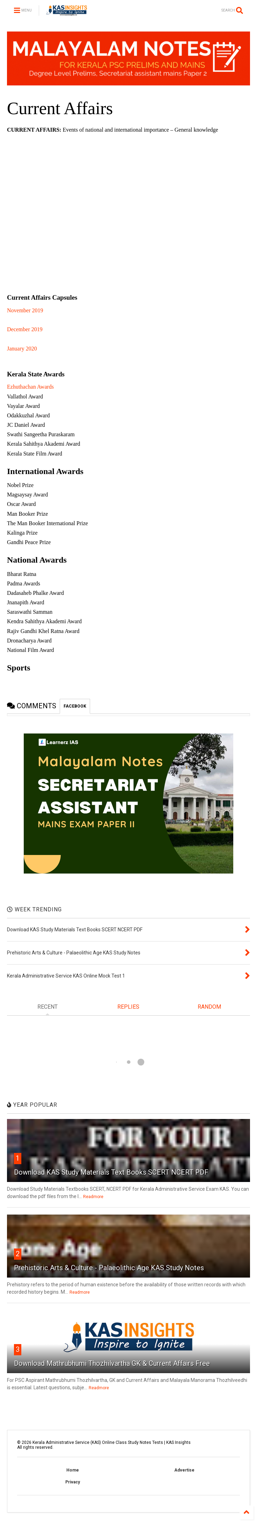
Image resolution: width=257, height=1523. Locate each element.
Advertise (184, 1470)
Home (72, 1470)
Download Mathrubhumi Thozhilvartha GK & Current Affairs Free (112, 1363)
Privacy (72, 1482)
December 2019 (25, 329)
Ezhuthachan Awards (30, 387)
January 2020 (22, 349)
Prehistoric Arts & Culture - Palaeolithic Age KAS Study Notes (109, 1268)
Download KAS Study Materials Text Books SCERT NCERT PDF (111, 1172)
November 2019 (25, 310)
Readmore (93, 1196)
